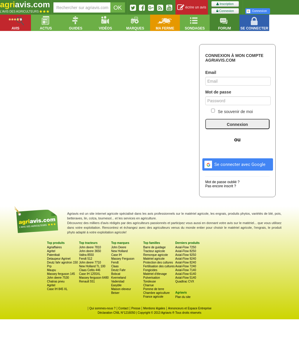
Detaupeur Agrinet (59, 258)
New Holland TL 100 (92, 266)
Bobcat (115, 273)
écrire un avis (191, 7)
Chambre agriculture (156, 292)
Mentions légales (154, 308)
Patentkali (53, 254)
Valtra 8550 (86, 254)
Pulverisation (151, 277)
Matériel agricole (153, 258)
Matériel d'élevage (155, 273)
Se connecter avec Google (234, 163)
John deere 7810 (90, 247)
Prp (49, 266)
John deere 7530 (58, 277)
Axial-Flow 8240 (185, 262)
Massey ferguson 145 (61, 273)
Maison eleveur (121, 289)
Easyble (116, 285)
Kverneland (118, 277)
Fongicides (150, 270)
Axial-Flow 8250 (185, 251)
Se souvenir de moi (232, 111)
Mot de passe (218, 92)
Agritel (51, 251)
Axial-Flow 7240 (185, 266)
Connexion (225, 11)
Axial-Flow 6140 (185, 273)
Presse (135, 308)
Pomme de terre (153, 289)
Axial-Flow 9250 (185, 254)
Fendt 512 (85, 258)
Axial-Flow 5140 (185, 277)
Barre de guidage (154, 247)
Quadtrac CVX (184, 281)
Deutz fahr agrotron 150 (62, 262)
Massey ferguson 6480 (94, 277)
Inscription (225, 4)
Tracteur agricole (154, 251)
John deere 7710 (90, 262)
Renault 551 (87, 281)
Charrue (148, 285)
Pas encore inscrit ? (220, 186)
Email (210, 72)
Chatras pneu (56, 281)
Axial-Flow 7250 (185, 247)
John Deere (118, 247)
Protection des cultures (158, 262)
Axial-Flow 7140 (185, 270)
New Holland (119, 251)
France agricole (153, 296)
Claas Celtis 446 (89, 270)
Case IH (116, 254)
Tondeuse (149, 281)
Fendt (115, 262)
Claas (115, 266)
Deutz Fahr (118, 270)
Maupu (51, 270)
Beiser (115, 292)
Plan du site (182, 297)
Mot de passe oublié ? (222, 182)
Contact (123, 308)
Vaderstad (117, 281)
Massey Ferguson (122, 258)
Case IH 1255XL (89, 273)
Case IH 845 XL (57, 289)
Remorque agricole (155, 254)
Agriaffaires (54, 247)
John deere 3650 (90, 251)
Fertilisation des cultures (159, 266)
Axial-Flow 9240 (185, 258)
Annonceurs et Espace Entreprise (189, 308)
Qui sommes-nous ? (102, 308)
